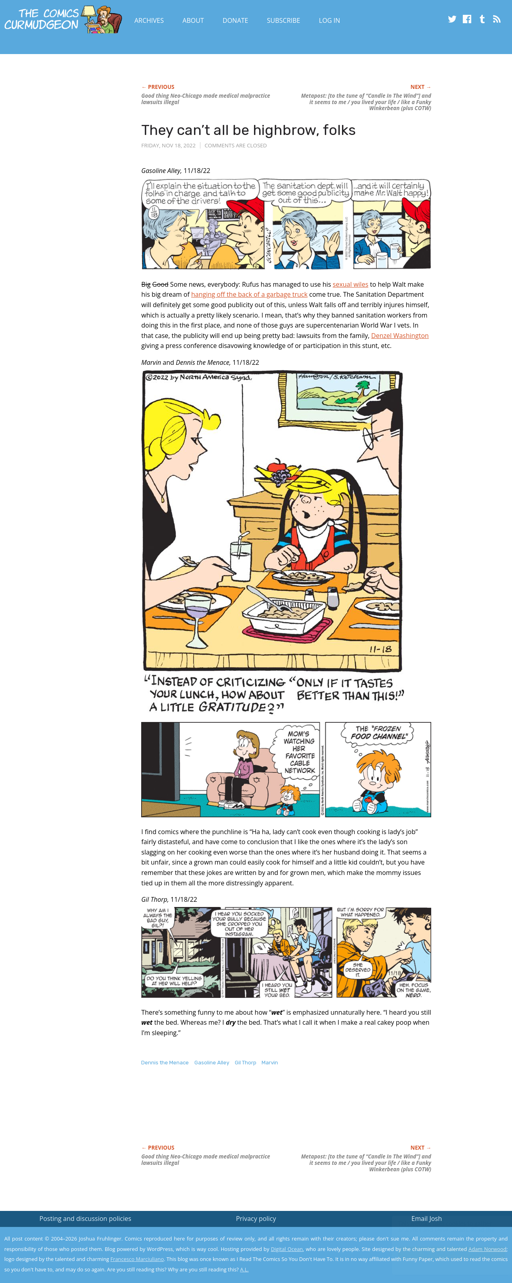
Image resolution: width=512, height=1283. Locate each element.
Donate (235, 20)
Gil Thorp (245, 1063)
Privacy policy (256, 1218)
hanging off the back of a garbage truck (249, 294)
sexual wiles (350, 284)
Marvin (270, 1063)
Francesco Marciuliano (137, 1259)
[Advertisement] (286, 1114)
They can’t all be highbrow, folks (248, 130)
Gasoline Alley (211, 1063)
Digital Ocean (287, 1249)
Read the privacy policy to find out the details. (440, 1233)
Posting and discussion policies (86, 1218)
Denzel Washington (400, 335)
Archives (149, 20)
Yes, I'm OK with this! (444, 1253)
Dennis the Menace (165, 1063)
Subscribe (283, 20)
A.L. (244, 1269)
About (193, 20)
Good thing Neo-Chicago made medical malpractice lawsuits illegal (205, 99)
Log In (329, 20)
